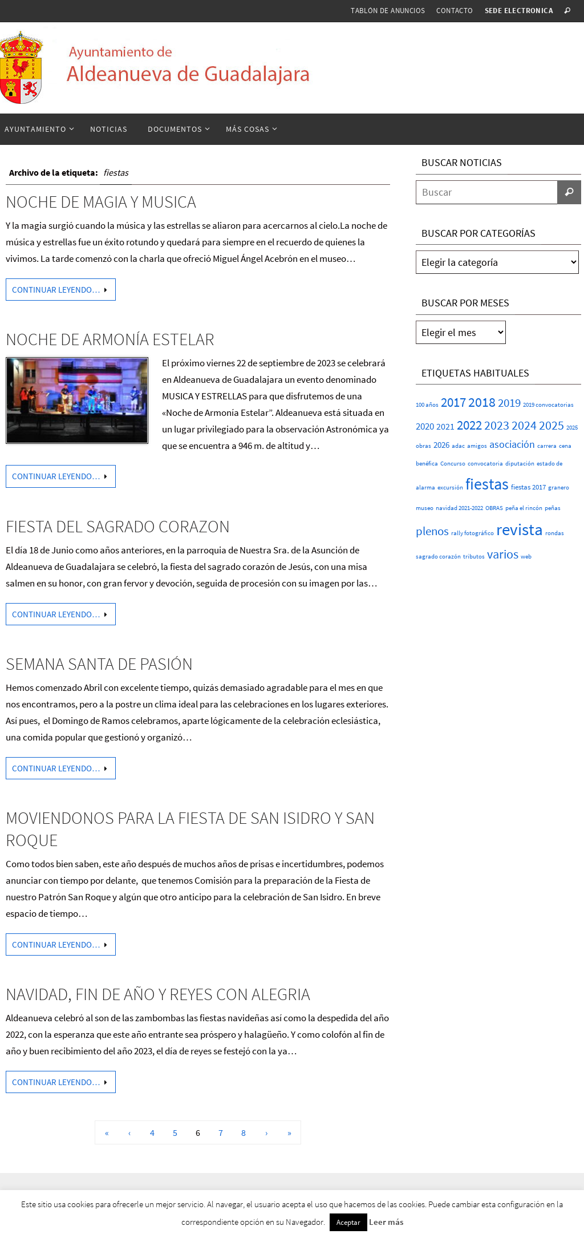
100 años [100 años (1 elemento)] (427, 404)
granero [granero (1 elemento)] (558, 487)
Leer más (386, 1221)
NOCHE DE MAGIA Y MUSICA (101, 201)
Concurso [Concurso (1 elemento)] (452, 463)
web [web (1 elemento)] (526, 556)
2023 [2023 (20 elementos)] (496, 425)
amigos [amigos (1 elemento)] (477, 446)
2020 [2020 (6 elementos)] (425, 426)
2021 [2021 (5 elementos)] (445, 426)
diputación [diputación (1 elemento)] (519, 463)
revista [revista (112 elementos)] (519, 529)
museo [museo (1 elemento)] (424, 508)
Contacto (454, 10)
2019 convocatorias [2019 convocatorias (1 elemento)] (548, 404)
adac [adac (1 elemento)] (458, 446)
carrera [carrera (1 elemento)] (547, 446)
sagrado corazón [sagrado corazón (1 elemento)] (438, 556)
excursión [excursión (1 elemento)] (450, 487)
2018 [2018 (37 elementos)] (482, 402)
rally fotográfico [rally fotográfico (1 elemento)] (472, 533)
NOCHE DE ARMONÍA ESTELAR (110, 339)
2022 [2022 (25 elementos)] (469, 425)
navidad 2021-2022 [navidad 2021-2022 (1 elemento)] (459, 508)
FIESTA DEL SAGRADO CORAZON (118, 526)
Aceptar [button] (348, 1222)
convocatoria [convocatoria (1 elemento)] (485, 463)
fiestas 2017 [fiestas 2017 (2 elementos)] (528, 487)
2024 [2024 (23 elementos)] (524, 425)
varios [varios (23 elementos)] (502, 554)
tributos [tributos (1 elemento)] (474, 556)
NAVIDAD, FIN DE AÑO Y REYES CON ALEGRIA (158, 994)
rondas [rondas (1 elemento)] (554, 533)
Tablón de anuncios (388, 10)
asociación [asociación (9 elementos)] (512, 444)
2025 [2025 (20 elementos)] (551, 425)
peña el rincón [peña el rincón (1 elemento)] (523, 508)
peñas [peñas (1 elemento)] (553, 508)
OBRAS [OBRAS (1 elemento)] (494, 508)
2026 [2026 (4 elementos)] (441, 444)
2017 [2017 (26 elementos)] (453, 402)
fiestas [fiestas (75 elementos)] (487, 484)
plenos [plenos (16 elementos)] (432, 531)
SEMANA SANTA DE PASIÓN (99, 663)
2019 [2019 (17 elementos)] (509, 402)
